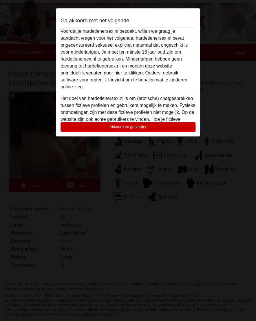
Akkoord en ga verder (128, 127)
